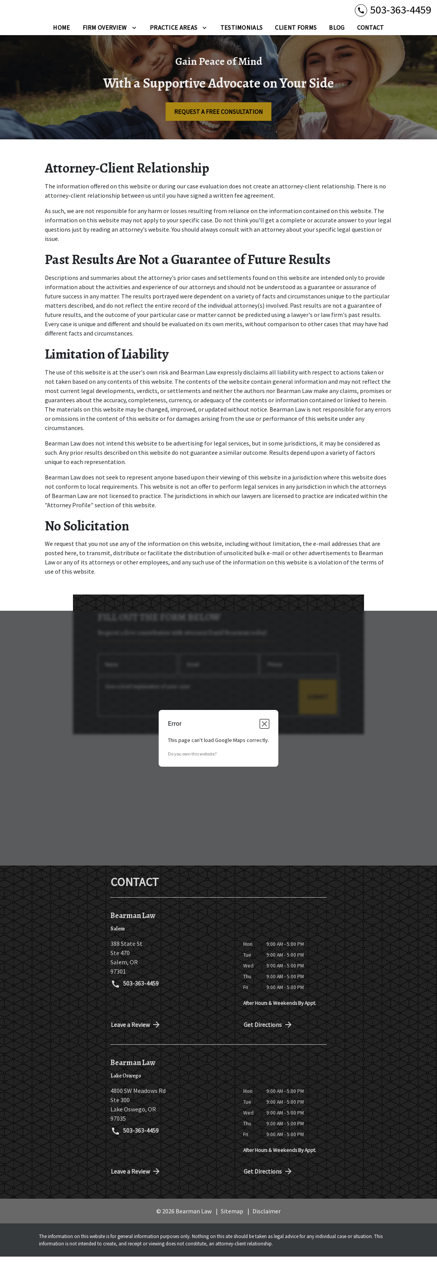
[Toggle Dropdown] (134, 33)
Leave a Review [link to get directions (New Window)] (136, 1029)
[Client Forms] (296, 33)
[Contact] (370, 33)
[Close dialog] (264, 729)
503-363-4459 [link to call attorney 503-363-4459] (135, 989)
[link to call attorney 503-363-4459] (393, 12)
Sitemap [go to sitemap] (232, 1216)
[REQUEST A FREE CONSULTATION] (218, 117)
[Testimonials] (241, 33)
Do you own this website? (192, 759)
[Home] (61, 33)
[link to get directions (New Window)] (171, 962)
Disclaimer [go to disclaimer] (266, 1216)
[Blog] (336, 33)
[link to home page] (54, 12)
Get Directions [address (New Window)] (268, 1029)
